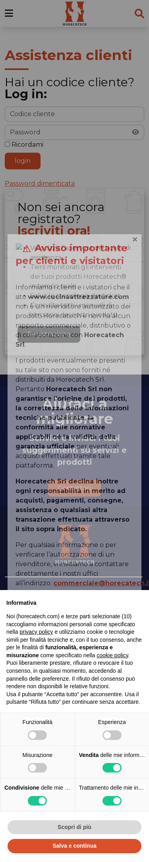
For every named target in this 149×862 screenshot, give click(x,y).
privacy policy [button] (36, 632)
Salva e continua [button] (74, 846)
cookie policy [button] (112, 655)
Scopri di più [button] (74, 827)
